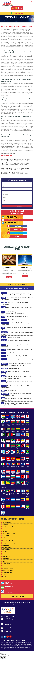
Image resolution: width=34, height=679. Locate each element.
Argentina (3, 175)
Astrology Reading (25, 267)
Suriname (16, 163)
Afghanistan (19, 160)
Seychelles (13, 167)
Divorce (3, 561)
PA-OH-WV (3, 337)
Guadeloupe (10, 170)
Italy (2, 167)
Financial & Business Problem (8, 528)
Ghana (2, 160)
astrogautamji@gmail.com (12, 219)
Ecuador (15, 174)
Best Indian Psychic (6, 576)
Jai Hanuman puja (5, 535)
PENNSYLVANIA (4, 332)
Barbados (20, 164)
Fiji (9, 158)
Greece (21, 167)
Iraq (28, 165)
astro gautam (10, 222)
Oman (2, 159)
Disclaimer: (3, 640)
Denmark (25, 162)
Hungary (27, 168)
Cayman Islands (16, 172)
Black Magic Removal (9, 267)
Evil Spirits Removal (6, 563)
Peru (12, 174)
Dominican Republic (9, 164)
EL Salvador (13, 173)
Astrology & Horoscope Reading (8, 542)
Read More (9, 277)
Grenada (29, 163)
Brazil (31, 174)
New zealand (28, 158)
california (4, 292)
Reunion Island (6, 167)
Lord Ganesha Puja (5, 537)
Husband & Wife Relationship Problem (9, 526)
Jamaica (2, 165)
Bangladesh (6, 159)
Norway (25, 165)
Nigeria (12, 162)
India (2, 158)
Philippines (3, 162)
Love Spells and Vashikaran (7, 568)
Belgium (17, 167)
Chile (28, 174)
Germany (21, 165)
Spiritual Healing (5, 545)
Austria (2, 168)
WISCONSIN (4, 349)
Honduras (27, 173)
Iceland (22, 168)
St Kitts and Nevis (8, 172)
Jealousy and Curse (6, 565)
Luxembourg (7, 169)
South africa (22, 158)
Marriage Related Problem (7, 570)
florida (3, 307)
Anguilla (2, 172)
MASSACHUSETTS (5, 393)
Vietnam (11, 159)
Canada (17, 158)
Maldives (29, 159)
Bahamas (24, 159)
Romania (10, 168)
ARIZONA (3, 390)
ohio (2, 403)
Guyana (20, 163)
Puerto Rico (26, 164)
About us (6, 604)
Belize (18, 173)
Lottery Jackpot (5, 551)
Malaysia (9, 160)
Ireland (12, 163)
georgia (3, 352)
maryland (4, 355)
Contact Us (12, 604)
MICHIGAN (3, 381)
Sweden (29, 162)
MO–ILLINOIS (4, 319)
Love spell (4, 574)
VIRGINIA (3, 376)
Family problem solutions (7, 572)
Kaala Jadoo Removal (6, 549)
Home (2, 19)
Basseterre (21, 170)
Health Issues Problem (6, 531)
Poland (25, 167)
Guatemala (26, 172)
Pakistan (13, 160)
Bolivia (19, 174)
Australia (5, 158)
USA (14, 158)
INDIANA (3, 398)
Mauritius (16, 159)
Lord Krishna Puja (5, 558)
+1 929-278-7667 (11, 216)
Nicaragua (22, 173)
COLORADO (4, 385)
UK (11, 158)
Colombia (8, 174)
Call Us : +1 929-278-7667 (17, 596)
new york (3, 297)
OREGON (3, 327)
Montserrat (26, 170)
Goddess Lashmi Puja (6, 556)
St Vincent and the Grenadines (24, 169)
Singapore (7, 165)
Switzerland (12, 165)
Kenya (16, 162)
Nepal (26, 160)
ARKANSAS (4, 344)
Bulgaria (2, 169)
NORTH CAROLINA (5, 322)
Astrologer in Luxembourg (8, 19)
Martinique (16, 170)
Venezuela (3, 174)
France (8, 163)
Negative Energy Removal (7, 547)
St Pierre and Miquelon (5, 173)
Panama (15, 164)
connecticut (4, 363)
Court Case (4, 553)
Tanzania (20, 162)
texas (3, 311)
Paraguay (24, 174)
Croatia (6, 168)
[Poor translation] (4, 657)
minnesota (4, 371)
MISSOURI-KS (4, 340)
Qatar (20, 159)
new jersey (4, 302)
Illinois (3, 316)
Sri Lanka (8, 162)
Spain (17, 165)
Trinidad (24, 163)
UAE (23, 160)
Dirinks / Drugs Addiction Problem (8, 533)
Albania (12, 169)
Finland (14, 168)
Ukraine (18, 168)
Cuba (21, 172)
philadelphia (4, 368)
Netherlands (3, 163)
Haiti (5, 160)
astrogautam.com (7, 631)
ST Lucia (2, 164)
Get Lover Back (5, 524)
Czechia (29, 167)
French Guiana (4, 170)
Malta (16, 169)
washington (4, 358)
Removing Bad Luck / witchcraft (8, 540)
